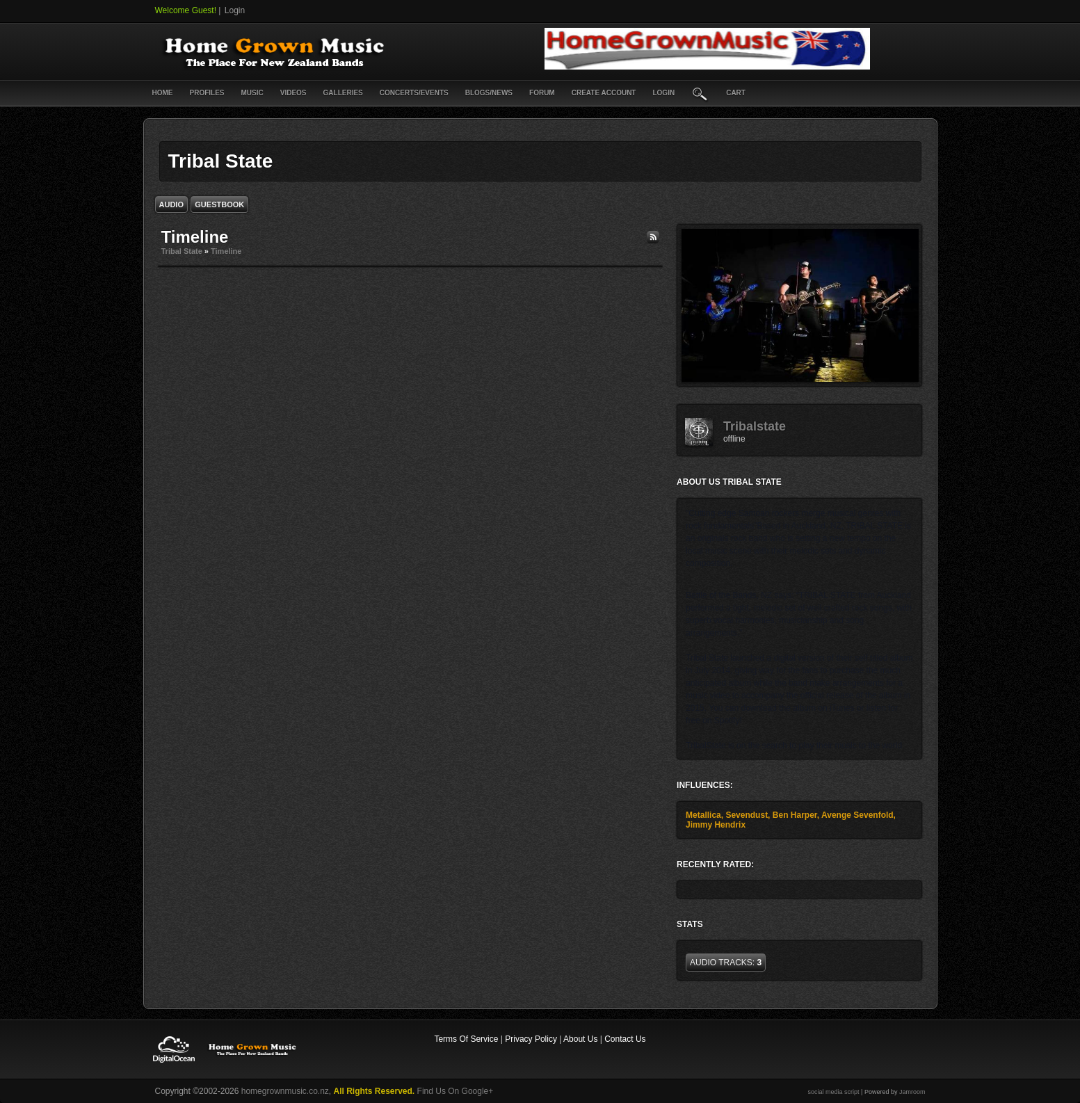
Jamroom (912, 1091)
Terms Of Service (466, 1039)
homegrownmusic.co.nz (285, 1091)
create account (604, 93)
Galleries (343, 93)
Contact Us (624, 1039)
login (663, 93)
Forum (542, 93)
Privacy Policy (531, 1039)
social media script (834, 1091)
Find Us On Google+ (455, 1091)
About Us (580, 1039)
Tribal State (181, 251)
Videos (293, 93)
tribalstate (754, 426)
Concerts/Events (414, 93)
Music (252, 93)
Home (162, 93)
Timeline (226, 251)
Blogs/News (489, 93)
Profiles (207, 93)
